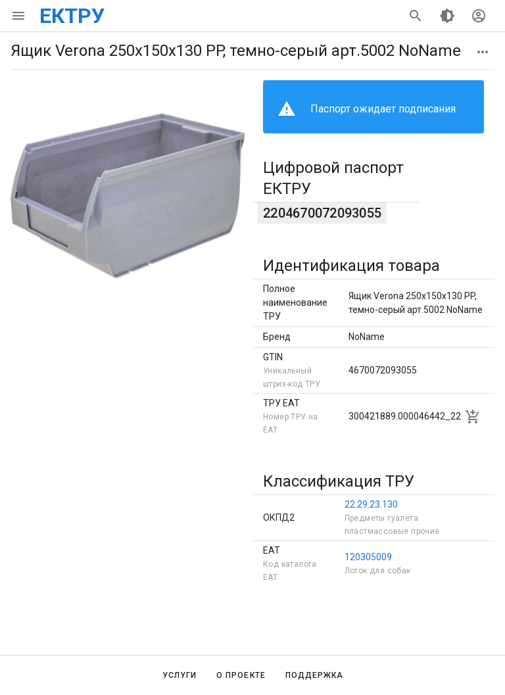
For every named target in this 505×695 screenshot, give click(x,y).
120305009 (368, 557)
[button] (482, 52)
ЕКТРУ (72, 15)
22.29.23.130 (371, 504)
